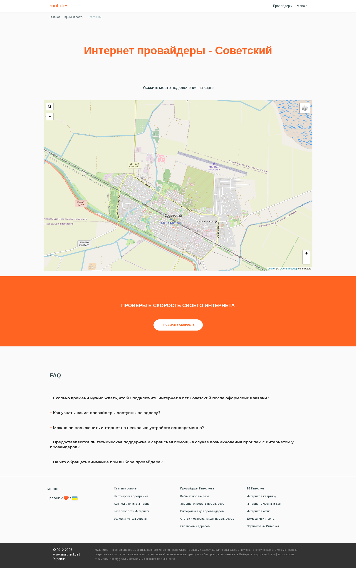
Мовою (302, 6)
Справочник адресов (195, 526)
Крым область (73, 17)
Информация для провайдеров (202, 511)
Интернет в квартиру (261, 496)
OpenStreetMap (289, 268)
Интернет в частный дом (264, 503)
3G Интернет (255, 488)
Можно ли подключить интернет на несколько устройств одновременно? (128, 427)
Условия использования (131, 518)
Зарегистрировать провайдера (202, 503)
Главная (55, 17)
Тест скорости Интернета (132, 511)
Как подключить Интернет (132, 503)
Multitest (61, 6)
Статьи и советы (125, 488)
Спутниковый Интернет (263, 526)
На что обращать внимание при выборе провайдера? (108, 462)
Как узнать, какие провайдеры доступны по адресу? (106, 412)
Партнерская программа (131, 496)
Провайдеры (282, 6)
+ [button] (306, 253)
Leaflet (271, 268)
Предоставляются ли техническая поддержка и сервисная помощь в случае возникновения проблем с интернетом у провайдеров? (172, 444)
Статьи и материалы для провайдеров (207, 518)
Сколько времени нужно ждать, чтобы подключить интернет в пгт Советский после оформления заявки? (161, 398)
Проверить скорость (178, 324)
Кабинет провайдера (194, 496)
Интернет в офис (258, 511)
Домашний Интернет (261, 518)
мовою (52, 489)
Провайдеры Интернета (197, 488)
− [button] (306, 260)
